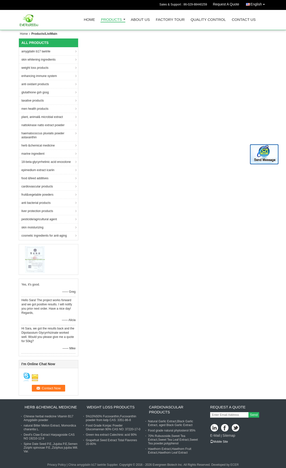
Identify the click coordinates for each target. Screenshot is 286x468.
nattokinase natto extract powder (42, 125)
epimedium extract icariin (37, 170)
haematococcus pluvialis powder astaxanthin (42, 135)
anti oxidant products (35, 84)
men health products (34, 108)
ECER (235, 465)
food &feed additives (34, 178)
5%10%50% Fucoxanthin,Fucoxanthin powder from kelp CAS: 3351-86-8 (111, 418)
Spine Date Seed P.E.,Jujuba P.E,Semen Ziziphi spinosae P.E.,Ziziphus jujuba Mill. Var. (51, 447)
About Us (140, 20)
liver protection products (37, 211)
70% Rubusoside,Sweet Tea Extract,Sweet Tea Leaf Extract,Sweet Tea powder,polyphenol (173, 439)
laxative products (32, 100)
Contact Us (244, 20)
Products (111, 20)
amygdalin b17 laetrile (35, 51)
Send (254, 415)
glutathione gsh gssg (35, 92)
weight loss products (34, 68)
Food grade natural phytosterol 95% (171, 430)
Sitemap (228, 435)
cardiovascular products (37, 186)
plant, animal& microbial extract (42, 117)
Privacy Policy (56, 465)
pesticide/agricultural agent (39, 219)
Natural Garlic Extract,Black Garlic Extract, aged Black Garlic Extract (170, 423)
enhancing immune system (39, 76)
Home (89, 20)
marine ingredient (33, 153)
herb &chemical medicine (38, 145)
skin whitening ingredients (38, 59)
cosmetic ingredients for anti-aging (44, 235)
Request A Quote (226, 4)
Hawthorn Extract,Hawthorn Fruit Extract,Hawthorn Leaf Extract (169, 450)
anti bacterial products (35, 203)
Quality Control (208, 20)
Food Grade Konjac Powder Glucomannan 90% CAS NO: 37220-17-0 (113, 427)
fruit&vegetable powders (37, 194)
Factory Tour (170, 20)
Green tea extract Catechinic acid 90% (111, 434)
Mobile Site (219, 441)
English (258, 3)
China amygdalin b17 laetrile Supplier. (93, 465)
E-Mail (215, 435)
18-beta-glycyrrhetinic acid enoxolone (46, 162)
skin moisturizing (32, 227)
